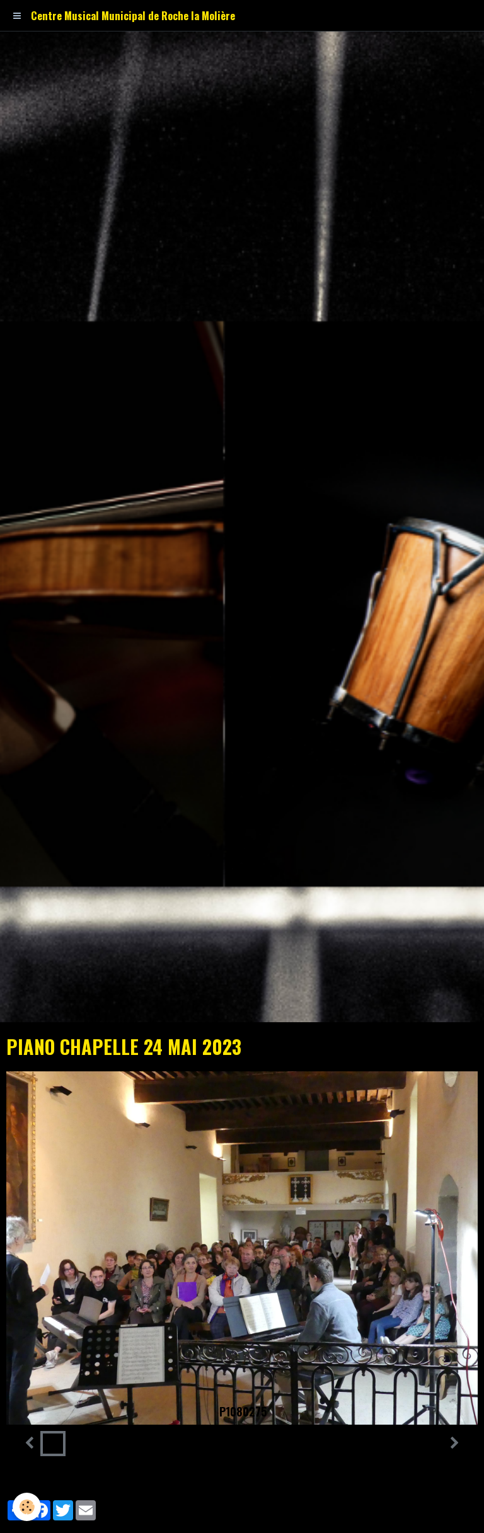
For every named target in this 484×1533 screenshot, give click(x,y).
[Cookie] (27, 1507)
